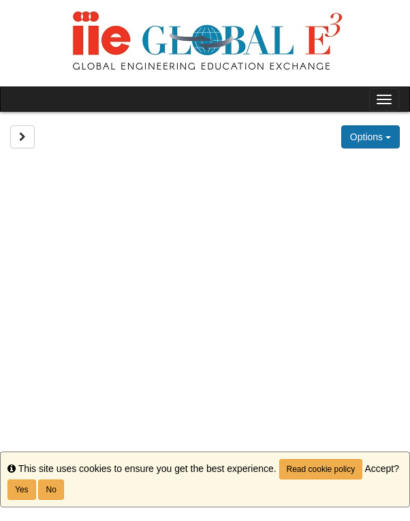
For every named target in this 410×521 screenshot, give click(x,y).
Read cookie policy (321, 469)
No (51, 489)
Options (370, 136)
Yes (22, 489)
